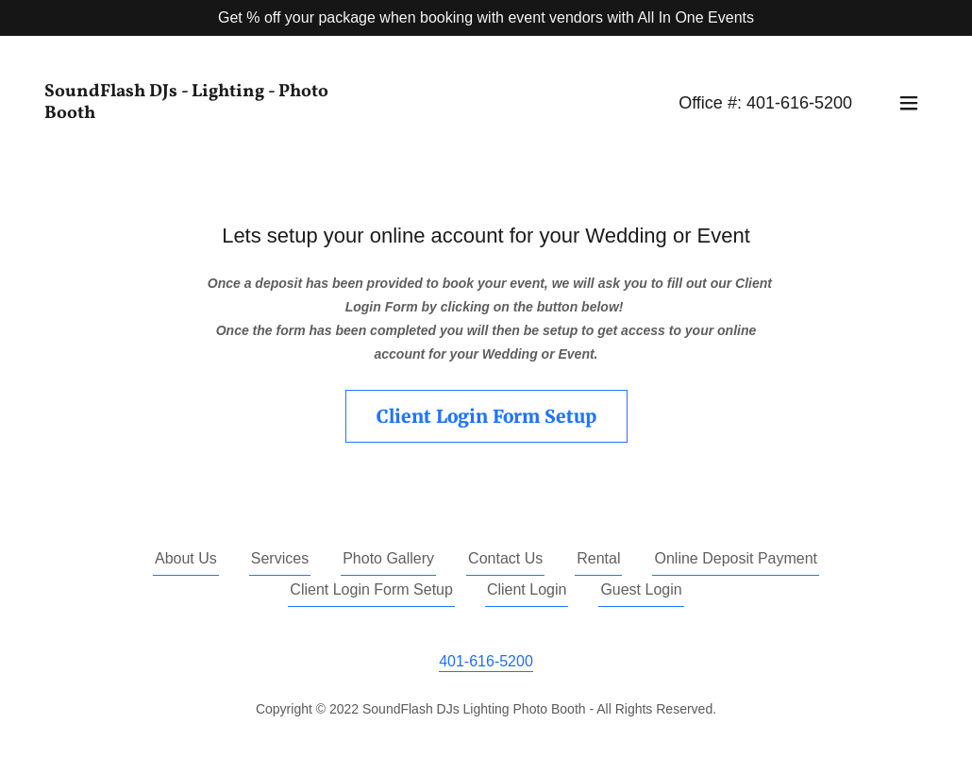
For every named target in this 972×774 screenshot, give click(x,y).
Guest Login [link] (640, 589)
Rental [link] (598, 558)
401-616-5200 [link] (799, 102)
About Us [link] (186, 558)
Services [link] (280, 558)
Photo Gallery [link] (388, 558)
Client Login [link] (527, 589)
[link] (199, 103)
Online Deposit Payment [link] (735, 558)
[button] (909, 103)
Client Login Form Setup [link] (371, 589)
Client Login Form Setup (486, 416)
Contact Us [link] (505, 558)
